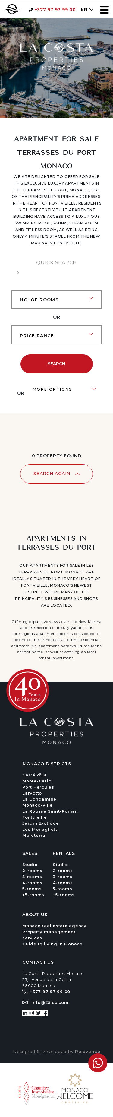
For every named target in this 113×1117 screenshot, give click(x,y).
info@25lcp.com (50, 1002)
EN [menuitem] (84, 9)
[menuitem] (84, 9)
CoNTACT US (38, 962)
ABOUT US (34, 914)
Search (56, 364)
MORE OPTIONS (52, 389)
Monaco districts (47, 763)
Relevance (87, 1051)
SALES (29, 853)
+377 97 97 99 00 (55, 9)
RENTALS (64, 853)
